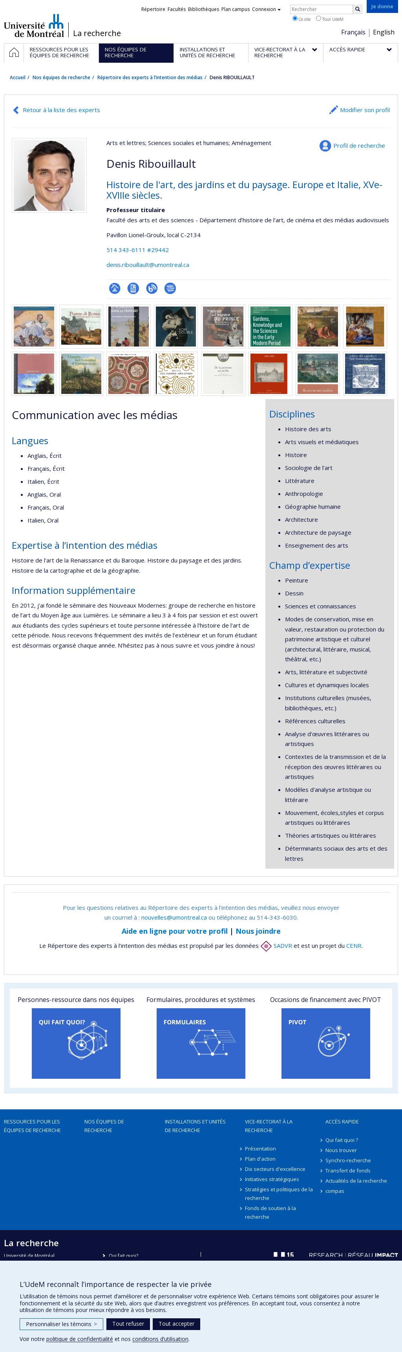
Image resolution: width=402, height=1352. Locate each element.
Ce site (301, 19)
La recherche (97, 33)
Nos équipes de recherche (61, 77)
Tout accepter (176, 1323)
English (384, 32)
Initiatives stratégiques (272, 1179)
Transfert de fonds (348, 1170)
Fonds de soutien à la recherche (270, 1212)
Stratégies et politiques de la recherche (279, 1193)
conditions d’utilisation (160, 1339)
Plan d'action (260, 1158)
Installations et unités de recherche (195, 1126)
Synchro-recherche (348, 1160)
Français (353, 32)
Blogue (152, 288)
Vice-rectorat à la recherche (268, 1126)
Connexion (266, 9)
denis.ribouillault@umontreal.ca (147, 265)
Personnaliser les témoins (61, 1324)
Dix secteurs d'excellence (275, 1168)
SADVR (276, 945)
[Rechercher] (357, 9)
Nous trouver (341, 1150)
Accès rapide (342, 1121)
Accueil (18, 77)
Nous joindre (258, 931)
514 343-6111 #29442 (137, 250)
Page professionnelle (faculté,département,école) (115, 288)
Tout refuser (128, 1323)
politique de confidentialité (79, 1339)
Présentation (260, 1148)
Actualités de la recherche (356, 1180)
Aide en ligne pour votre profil (175, 931)
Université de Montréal (34, 25)
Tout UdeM (330, 19)
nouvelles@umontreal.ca (174, 917)
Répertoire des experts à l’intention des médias (150, 77)
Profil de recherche (359, 145)
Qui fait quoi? (123, 1255)
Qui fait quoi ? (341, 1139)
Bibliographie (170, 288)
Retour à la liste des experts (61, 110)
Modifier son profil (365, 110)
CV (133, 288)
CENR (354, 945)
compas (334, 1190)
